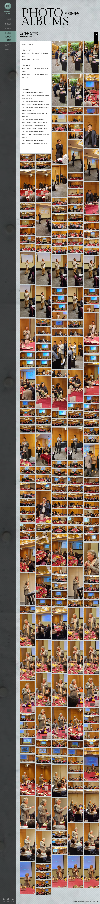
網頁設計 (88, 901)
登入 (12, 901)
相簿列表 (8, 40)
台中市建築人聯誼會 (8, 8)
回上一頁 (96, 34)
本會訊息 (8, 24)
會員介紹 (8, 28)
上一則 (96, 42)
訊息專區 (8, 19)
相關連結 (8, 49)
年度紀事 (8, 37)
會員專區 (8, 45)
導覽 (3, 901)
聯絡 (8, 901)
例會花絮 (8, 33)
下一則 (96, 38)
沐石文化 (95, 901)
